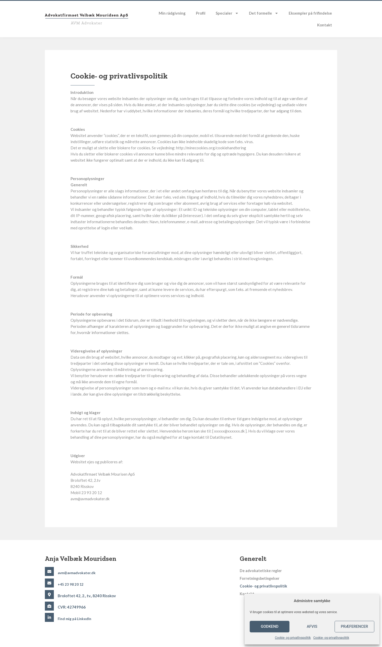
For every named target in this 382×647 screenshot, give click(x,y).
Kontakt (324, 25)
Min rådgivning (172, 13)
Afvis (312, 626)
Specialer (227, 13)
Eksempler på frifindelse (310, 13)
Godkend (269, 626)
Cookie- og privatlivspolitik (293, 638)
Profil (200, 13)
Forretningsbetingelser (261, 578)
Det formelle (263, 13)
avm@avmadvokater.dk (78, 572)
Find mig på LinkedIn (76, 618)
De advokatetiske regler (261, 570)
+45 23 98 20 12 (72, 584)
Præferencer (354, 626)
